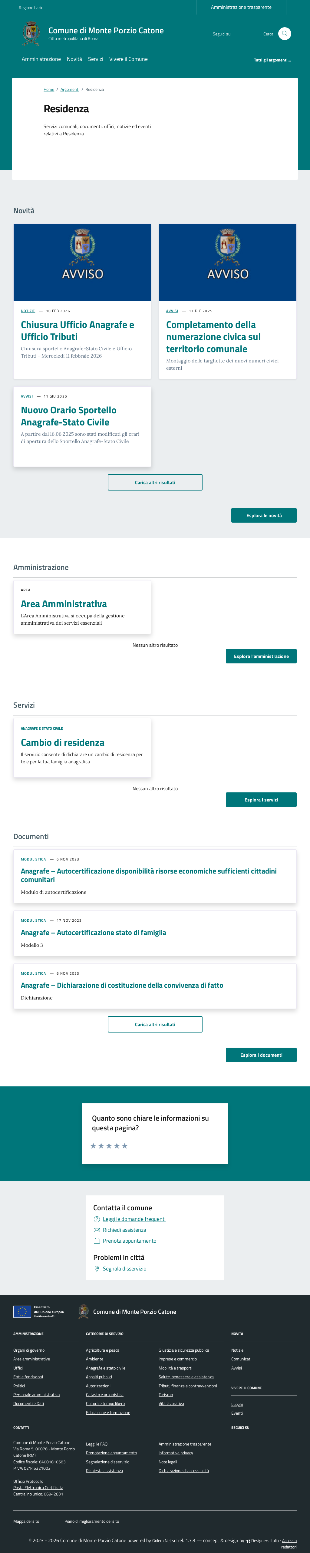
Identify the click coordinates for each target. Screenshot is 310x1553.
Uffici (18, 1368)
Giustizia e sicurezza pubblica (184, 1350)
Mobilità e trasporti (175, 1368)
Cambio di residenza (62, 742)
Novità (74, 59)
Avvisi (236, 1368)
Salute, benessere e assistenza (186, 1376)
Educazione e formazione (108, 1412)
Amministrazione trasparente (241, 7)
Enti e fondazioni (28, 1376)
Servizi (95, 59)
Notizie (237, 1350)
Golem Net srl (164, 1540)
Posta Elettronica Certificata (38, 1487)
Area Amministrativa (64, 603)
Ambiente (94, 1359)
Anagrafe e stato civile (42, 728)
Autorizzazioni (98, 1386)
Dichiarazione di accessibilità (184, 1470)
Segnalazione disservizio (107, 1462)
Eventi (237, 1413)
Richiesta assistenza (104, 1470)
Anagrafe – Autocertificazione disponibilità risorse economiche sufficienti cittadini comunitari (149, 875)
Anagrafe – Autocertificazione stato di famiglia (93, 932)
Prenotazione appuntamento (111, 1452)
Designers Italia (262, 1540)
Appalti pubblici (99, 1376)
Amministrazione (41, 59)
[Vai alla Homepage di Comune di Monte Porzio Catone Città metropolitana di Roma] (95, 33)
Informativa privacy (176, 1452)
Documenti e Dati (28, 1403)
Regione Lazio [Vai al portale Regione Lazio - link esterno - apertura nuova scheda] (31, 7)
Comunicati (241, 1359)
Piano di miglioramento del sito (91, 1521)
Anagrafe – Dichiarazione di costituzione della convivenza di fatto (122, 985)
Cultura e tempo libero (105, 1403)
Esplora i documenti (261, 1055)
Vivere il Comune (128, 59)
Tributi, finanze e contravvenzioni (188, 1386)
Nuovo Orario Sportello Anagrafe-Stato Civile (69, 416)
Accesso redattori (289, 1543)
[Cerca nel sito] (284, 33)
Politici (19, 1386)
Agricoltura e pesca (102, 1350)
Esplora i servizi (261, 799)
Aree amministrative (31, 1359)
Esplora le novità (264, 515)
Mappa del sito (26, 1521)
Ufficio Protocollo (28, 1481)
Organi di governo (29, 1350)
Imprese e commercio (178, 1359)
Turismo (166, 1394)
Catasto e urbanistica (105, 1394)
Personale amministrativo (36, 1394)
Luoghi (237, 1404)
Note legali (168, 1462)
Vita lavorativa (171, 1403)
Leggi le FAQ (96, 1444)
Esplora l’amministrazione (261, 656)
